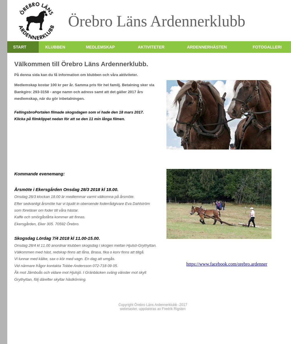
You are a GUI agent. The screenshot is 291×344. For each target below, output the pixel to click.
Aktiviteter (151, 47)
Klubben (55, 47)
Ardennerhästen (207, 47)
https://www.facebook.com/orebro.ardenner (226, 264)
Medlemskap (100, 47)
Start (19, 47)
